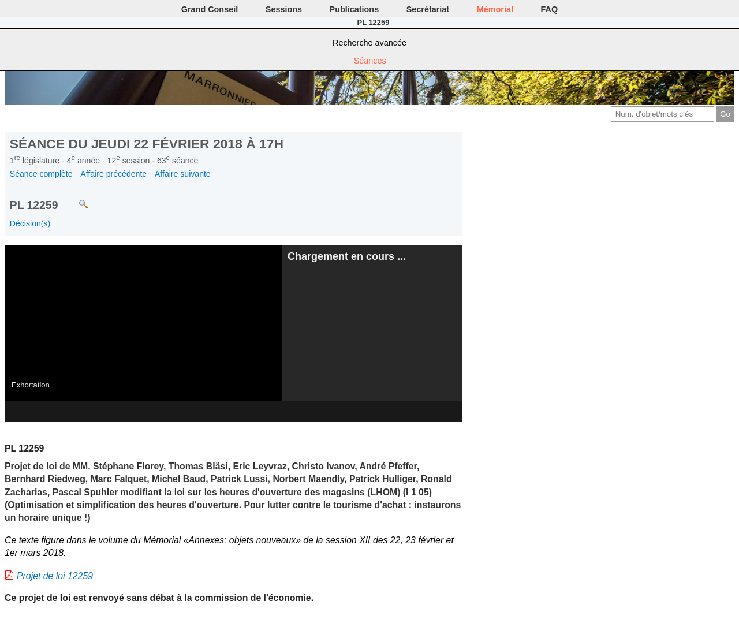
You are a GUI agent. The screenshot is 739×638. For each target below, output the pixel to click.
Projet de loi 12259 (55, 576)
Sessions (284, 9)
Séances (370, 60)
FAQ (549, 9)
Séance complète (41, 173)
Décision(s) (30, 223)
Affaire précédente (113, 173)
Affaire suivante (183, 173)
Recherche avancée (369, 42)
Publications (354, 9)
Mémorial (495, 9)
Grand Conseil (209, 9)
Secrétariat (427, 9)
